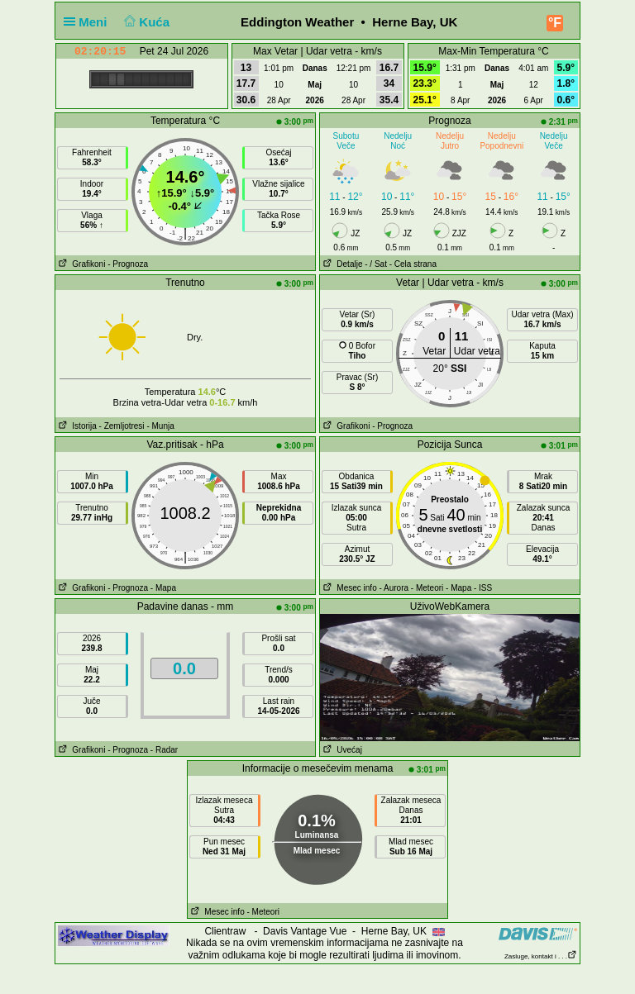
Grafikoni (80, 264)
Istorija (76, 425)
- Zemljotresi (122, 425)
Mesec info (348, 587)
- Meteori (427, 587)
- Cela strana (413, 264)
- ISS (483, 587)
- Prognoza (127, 264)
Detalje (341, 264)
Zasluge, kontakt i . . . (540, 956)
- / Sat (376, 264)
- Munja (160, 425)
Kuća (145, 22)
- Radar (164, 749)
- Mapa (163, 587)
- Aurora (393, 587)
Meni (89, 22)
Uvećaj (341, 749)
